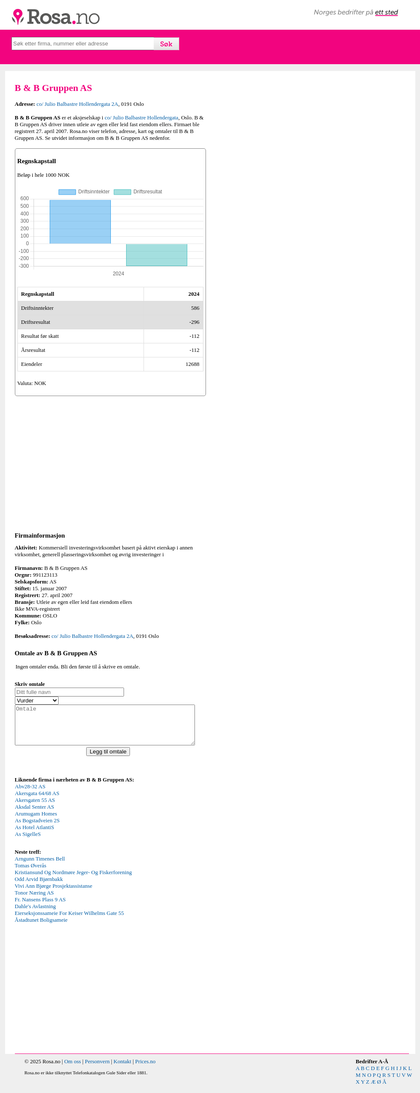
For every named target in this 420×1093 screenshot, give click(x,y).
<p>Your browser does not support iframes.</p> (78, 823)
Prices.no (145, 1069)
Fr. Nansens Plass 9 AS (40, 907)
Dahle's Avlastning (35, 914)
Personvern (97, 1069)
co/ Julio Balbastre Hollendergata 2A (77, 104)
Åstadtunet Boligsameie (41, 927)
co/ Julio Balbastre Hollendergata (141, 117)
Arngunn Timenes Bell (40, 866)
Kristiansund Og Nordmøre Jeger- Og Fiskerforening (73, 880)
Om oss (72, 1069)
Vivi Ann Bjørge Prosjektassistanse (54, 893)
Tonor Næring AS (34, 900)
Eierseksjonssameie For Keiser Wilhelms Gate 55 (69, 920)
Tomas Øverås (31, 873)
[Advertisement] (110, 462)
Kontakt (122, 1069)
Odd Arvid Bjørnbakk (39, 886)
